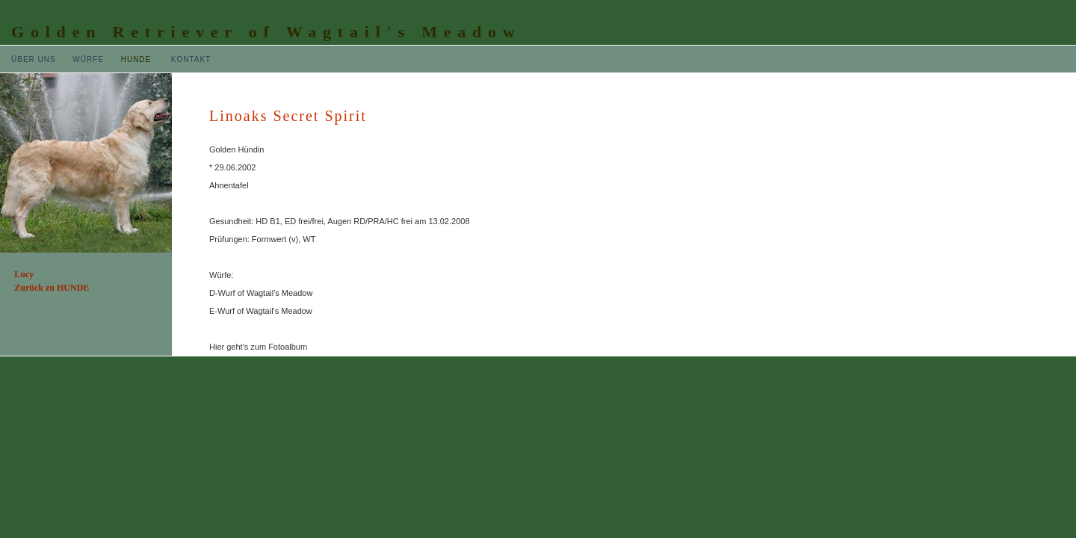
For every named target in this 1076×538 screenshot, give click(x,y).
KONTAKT (191, 59)
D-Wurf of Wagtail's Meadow (260, 292)
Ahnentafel (229, 185)
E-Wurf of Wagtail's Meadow (260, 310)
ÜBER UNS (33, 59)
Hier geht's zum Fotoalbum (258, 346)
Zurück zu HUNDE (51, 287)
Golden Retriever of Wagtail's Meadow (266, 31)
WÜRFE (88, 59)
